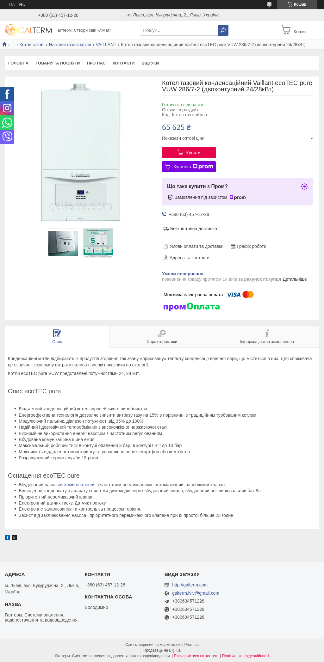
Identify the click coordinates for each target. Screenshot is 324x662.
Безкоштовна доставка (193, 228)
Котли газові (32, 44)
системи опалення (77, 484)
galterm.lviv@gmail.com (195, 593)
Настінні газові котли (70, 44)
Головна (18, 63)
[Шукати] (223, 30)
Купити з (193, 166)
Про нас (96, 63)
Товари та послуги (57, 63)
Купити (193, 152)
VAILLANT (106, 44)
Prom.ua (191, 644)
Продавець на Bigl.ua (162, 650)
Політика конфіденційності (245, 656)
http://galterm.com (190, 584)
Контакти (124, 63)
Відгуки (150, 63)
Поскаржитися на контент (196, 656)
